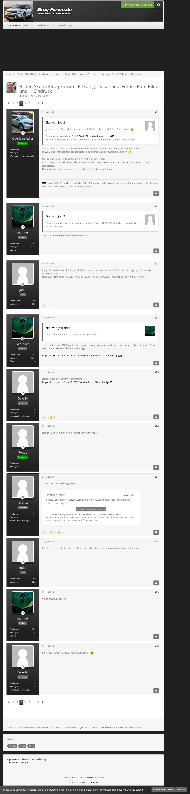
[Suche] (158, 4)
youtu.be (128, 495)
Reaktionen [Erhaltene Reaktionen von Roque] (15, 463)
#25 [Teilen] (157, 372)
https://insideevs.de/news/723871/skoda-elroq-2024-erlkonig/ (75, 382)
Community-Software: (83, 777)
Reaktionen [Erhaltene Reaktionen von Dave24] (15, 409)
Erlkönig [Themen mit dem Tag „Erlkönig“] (12, 746)
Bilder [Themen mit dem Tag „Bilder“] (31, 746)
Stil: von (83, 782)
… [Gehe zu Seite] (34, 103)
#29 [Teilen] (157, 592)
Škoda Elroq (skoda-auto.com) (95, 136)
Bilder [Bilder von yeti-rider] (12, 250)
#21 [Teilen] (157, 112)
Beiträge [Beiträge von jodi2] (14, 304)
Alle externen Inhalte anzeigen (91, 509)
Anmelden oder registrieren (137, 4)
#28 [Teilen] (157, 541)
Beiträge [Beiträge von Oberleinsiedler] (14, 152)
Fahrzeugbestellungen (20, 415)
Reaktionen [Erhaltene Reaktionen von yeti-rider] (15, 243)
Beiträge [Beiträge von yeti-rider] (14, 246)
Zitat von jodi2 (55, 122)
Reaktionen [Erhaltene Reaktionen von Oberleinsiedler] (15, 149)
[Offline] (22, 133)
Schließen (181, 789)
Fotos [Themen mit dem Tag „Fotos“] (22, 746)
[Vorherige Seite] (8, 103)
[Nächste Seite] (42, 103)
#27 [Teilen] (157, 476)
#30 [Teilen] (157, 646)
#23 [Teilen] (157, 263)
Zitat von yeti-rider (57, 328)
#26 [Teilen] (157, 426)
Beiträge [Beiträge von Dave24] (14, 412)
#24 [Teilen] (157, 317)
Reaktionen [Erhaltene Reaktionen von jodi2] (15, 300)
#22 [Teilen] (157, 206)
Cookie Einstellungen (17, 762)
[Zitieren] (156, 193)
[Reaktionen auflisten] (46, 305)
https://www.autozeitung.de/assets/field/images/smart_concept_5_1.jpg (81, 355)
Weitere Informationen (163, 789)
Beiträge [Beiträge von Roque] (14, 466)
